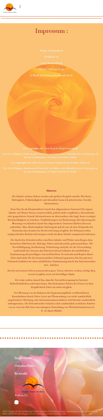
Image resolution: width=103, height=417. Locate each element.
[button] (20, 6)
